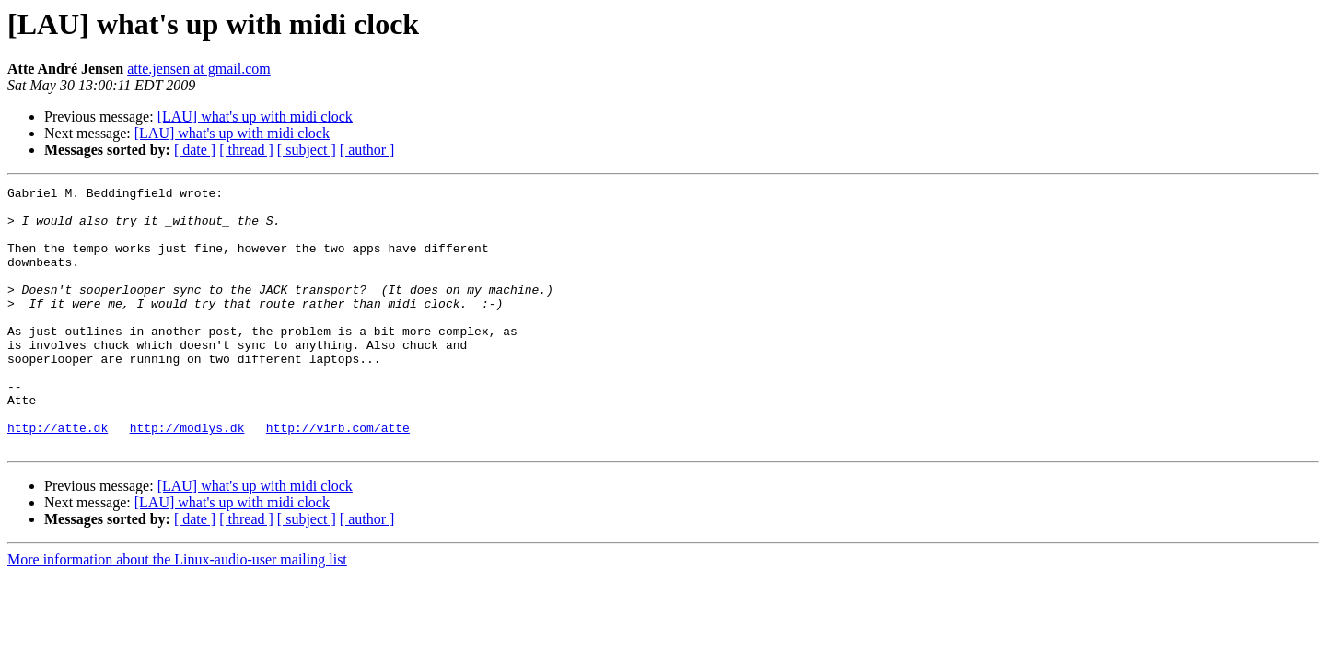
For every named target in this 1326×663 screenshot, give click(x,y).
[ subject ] (306, 149)
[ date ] (194, 149)
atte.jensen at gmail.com (199, 68)
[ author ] (367, 149)
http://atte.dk (57, 477)
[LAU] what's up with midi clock (255, 116)
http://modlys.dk (187, 477)
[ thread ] (246, 149)
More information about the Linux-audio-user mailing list (177, 612)
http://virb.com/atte (338, 477)
